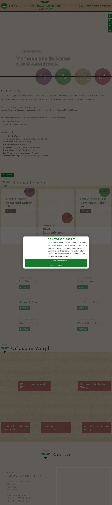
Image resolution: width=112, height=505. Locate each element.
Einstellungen (56, 265)
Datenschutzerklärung (58, 256)
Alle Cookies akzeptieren (56, 261)
